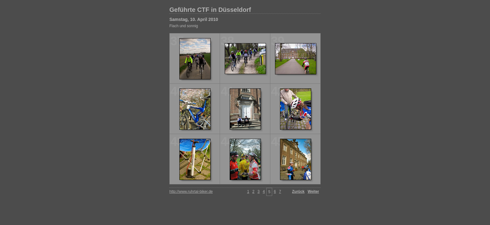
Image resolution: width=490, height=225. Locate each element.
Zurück (298, 191)
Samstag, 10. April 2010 (193, 19)
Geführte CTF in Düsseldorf (210, 9)
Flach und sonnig (183, 26)
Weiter (313, 191)
